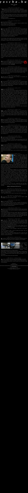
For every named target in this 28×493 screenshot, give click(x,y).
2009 (21, 265)
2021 (3, 265)
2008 (22, 265)
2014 (14, 265)
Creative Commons (12, 268)
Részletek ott (11, 77)
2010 (20, 265)
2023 (0, 265)
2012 (17, 265)
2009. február (12, 264)
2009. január (15, 264)
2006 (25, 265)
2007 (24, 265)
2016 (11, 265)
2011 (18, 265)
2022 (2, 265)
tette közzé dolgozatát (23, 157)
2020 (5, 265)
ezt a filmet (19, 259)
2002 (15, 266)
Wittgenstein (9, 226)
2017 (9, 265)
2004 (12, 266)
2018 (8, 265)
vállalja (10, 62)
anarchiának (13, 64)
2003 (14, 266)
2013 (15, 265)
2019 (6, 265)
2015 (12, 265)
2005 (27, 265)
